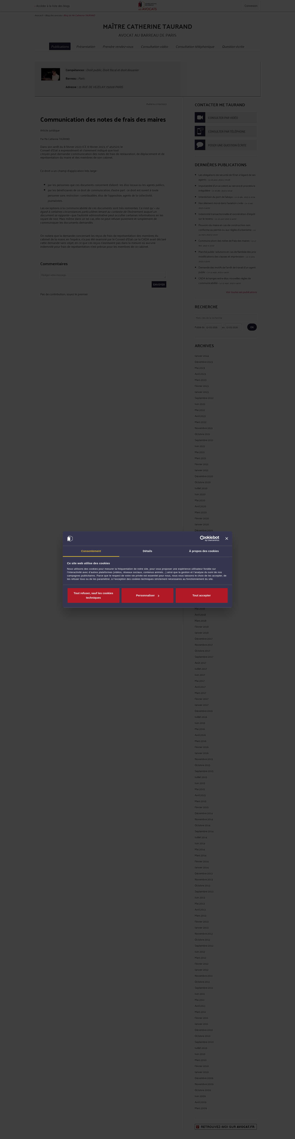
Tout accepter (201, 595)
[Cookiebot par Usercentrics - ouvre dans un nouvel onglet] (202, 538)
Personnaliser (147, 595)
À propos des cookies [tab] (204, 551)
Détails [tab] (147, 551)
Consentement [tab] (91, 551)
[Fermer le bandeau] (226, 538)
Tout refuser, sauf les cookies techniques (93, 595)
